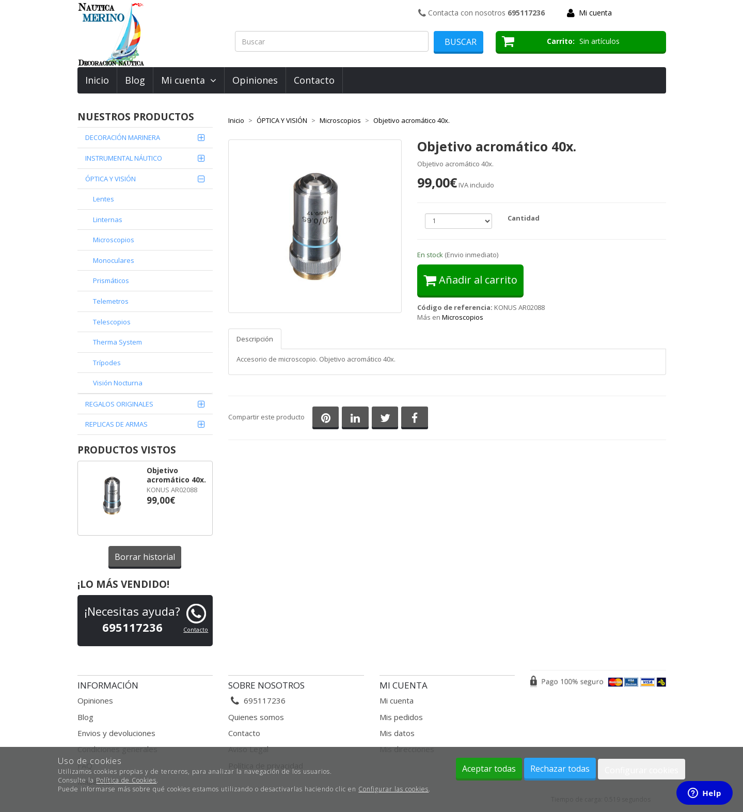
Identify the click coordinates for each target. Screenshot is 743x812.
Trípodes (107, 362)
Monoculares (113, 260)
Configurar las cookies (393, 789)
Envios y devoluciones (116, 733)
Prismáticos (111, 280)
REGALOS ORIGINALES (119, 404)
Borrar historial (145, 557)
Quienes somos (256, 717)
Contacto (314, 80)
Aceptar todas (489, 768)
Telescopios (112, 321)
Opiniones (255, 80)
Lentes (103, 199)
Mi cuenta (595, 13)
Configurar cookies (641, 770)
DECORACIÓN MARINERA (122, 137)
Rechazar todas (560, 768)
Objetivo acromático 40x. (176, 475)
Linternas (107, 219)
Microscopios (113, 239)
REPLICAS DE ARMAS (116, 424)
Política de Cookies (126, 780)
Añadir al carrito (470, 280)
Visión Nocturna (118, 382)
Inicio (97, 80)
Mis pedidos (401, 717)
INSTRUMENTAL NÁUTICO (123, 158)
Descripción (254, 338)
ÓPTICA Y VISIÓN (110, 178)
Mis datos (397, 733)
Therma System (117, 342)
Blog (135, 80)
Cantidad (524, 218)
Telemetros (111, 301)
